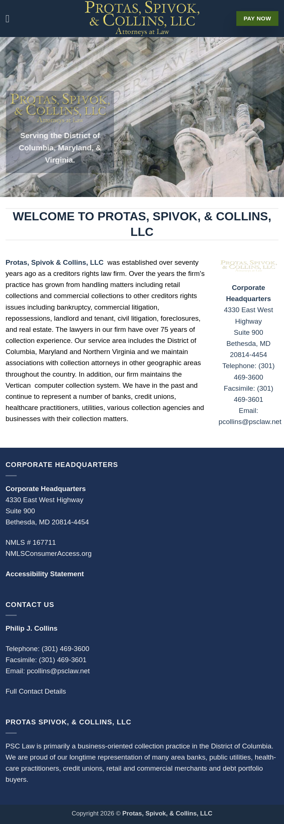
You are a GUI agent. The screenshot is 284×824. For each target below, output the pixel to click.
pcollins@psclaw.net (58, 671)
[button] (11, 19)
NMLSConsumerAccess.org (49, 553)
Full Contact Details (36, 691)
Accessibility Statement (45, 574)
